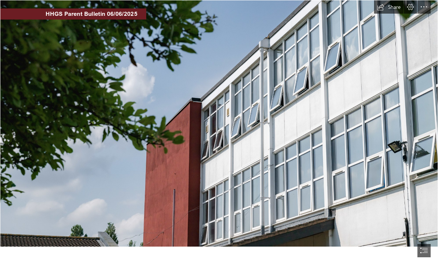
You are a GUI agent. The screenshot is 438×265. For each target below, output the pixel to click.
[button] (388, 7)
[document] (219, 132)
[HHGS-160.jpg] (219, 123)
